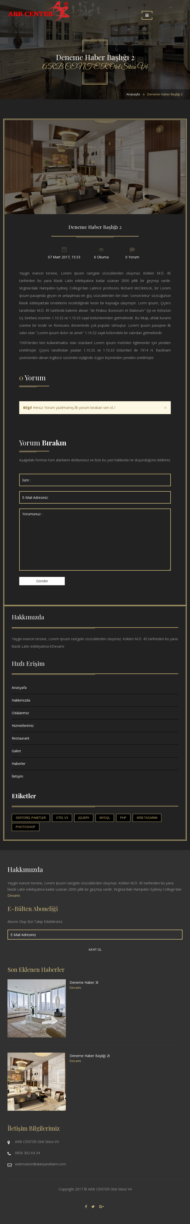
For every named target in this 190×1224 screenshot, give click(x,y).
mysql (104, 818)
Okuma (103, 257)
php (123, 818)
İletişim (17, 776)
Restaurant (20, 738)
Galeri (16, 751)
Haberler (18, 763)
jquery (83, 818)
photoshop (25, 827)
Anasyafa (19, 687)
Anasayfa (133, 94)
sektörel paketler (31, 818)
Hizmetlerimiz (23, 725)
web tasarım (147, 818)
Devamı (58, 646)
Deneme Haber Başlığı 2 (165, 94)
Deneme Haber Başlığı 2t (90, 1055)
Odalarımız (20, 713)
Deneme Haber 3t (84, 982)
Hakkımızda (21, 700)
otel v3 (62, 818)
